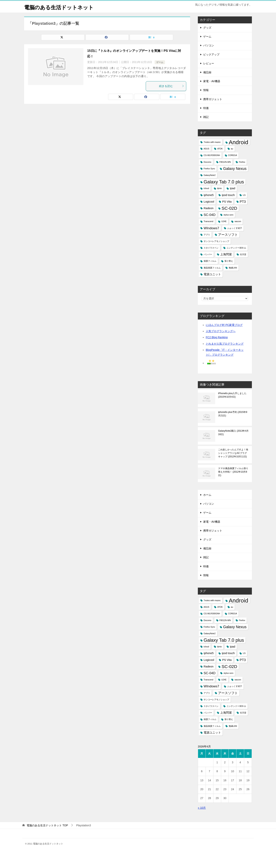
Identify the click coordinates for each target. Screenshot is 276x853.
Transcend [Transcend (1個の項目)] (208, 221)
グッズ (207, 27)
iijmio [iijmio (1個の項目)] (219, 188)
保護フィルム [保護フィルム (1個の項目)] (210, 261)
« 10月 (202, 807)
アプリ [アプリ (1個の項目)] (207, 234)
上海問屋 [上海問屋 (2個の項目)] (226, 254)
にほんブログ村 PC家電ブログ (224, 324)
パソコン (208, 45)
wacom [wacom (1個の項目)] (238, 221)
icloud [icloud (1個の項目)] (206, 188)
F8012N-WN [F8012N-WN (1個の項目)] (225, 162)
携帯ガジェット (212, 99)
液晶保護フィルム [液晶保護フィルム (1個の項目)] (212, 268)
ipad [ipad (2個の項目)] (232, 188)
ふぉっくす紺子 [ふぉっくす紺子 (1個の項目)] (234, 228)
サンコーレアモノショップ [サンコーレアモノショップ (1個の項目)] (216, 241)
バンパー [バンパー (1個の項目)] (208, 254)
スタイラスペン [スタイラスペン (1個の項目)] (211, 248)
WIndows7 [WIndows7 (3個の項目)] (211, 228)
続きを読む (171, 86)
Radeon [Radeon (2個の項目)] (208, 208)
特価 (206, 108)
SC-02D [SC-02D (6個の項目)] (229, 208)
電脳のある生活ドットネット (62, 6)
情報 (206, 90)
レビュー (208, 63)
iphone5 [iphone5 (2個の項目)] (209, 195)
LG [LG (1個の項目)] (244, 195)
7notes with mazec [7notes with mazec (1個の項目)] (212, 142)
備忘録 (207, 72)
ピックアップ (211, 54)
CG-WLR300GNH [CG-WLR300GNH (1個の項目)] (212, 155)
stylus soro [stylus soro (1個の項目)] (228, 215)
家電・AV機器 (211, 81)
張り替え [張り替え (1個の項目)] (228, 261)
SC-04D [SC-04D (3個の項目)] (209, 215)
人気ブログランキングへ (220, 331)
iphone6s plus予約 (232, 414)
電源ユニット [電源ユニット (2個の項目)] (212, 274)
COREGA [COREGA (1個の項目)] (232, 155)
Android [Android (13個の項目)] (238, 142)
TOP (47, 825)
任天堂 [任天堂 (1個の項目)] (243, 254)
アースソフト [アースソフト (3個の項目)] (228, 235)
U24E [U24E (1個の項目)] (224, 221)
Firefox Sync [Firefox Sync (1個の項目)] (209, 168)
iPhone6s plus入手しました (232, 395)
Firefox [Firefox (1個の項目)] (242, 162)
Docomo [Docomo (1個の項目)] (207, 162)
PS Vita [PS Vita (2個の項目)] (226, 201)
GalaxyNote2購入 (233, 432)
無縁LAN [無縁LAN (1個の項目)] (233, 268)
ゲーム (159, 62)
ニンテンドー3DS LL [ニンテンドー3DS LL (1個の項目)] (236, 248)
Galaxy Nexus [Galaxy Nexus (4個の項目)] (234, 168)
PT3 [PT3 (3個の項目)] (243, 202)
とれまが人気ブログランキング (225, 343)
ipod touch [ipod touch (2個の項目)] (228, 195)
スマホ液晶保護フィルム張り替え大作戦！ (233, 472)
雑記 (206, 116)
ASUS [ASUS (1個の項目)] (206, 148)
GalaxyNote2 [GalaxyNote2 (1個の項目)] (210, 175)
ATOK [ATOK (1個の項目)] (220, 148)
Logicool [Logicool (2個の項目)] (209, 201)
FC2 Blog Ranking (217, 337)
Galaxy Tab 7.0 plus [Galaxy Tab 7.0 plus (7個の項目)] (224, 181)
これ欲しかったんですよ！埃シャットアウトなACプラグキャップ (233, 453)
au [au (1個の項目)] (232, 148)
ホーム (207, 494)
